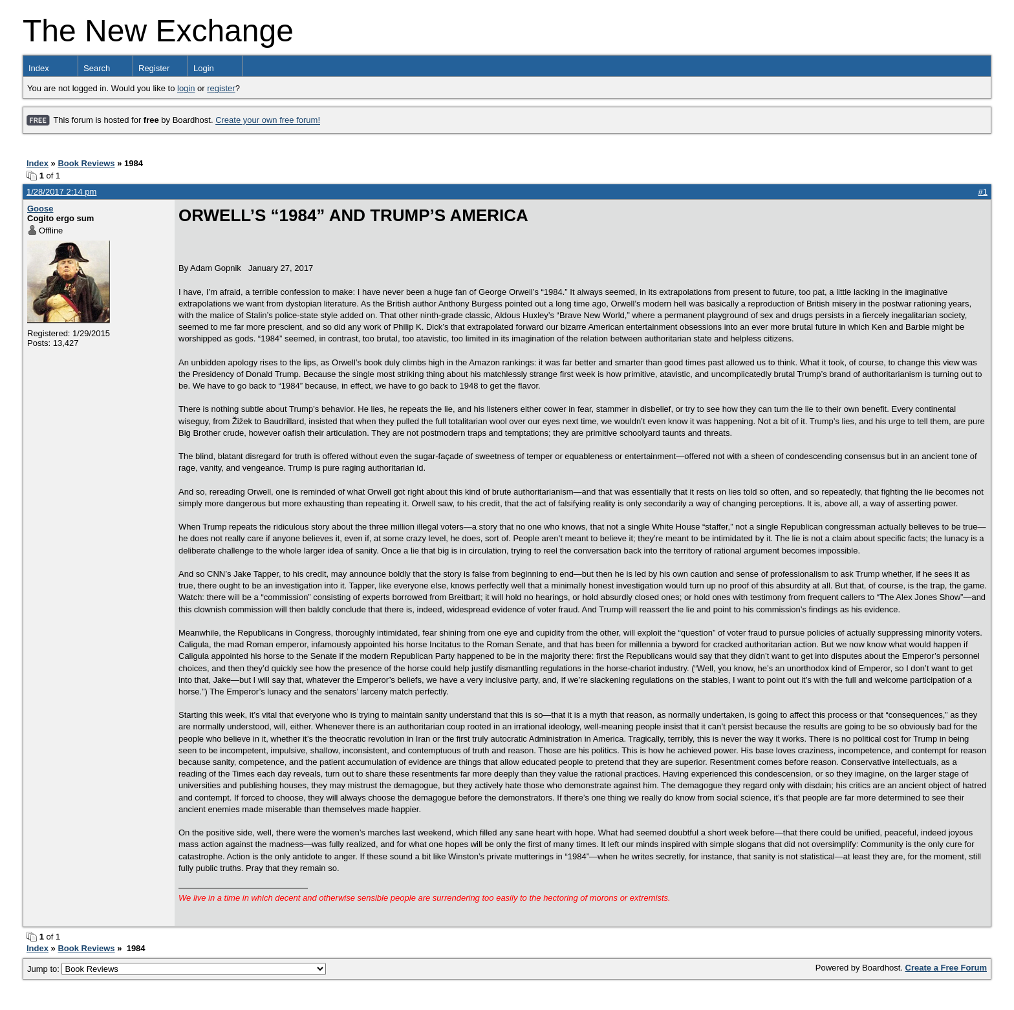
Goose (40, 208)
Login (203, 68)
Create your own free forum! (267, 120)
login (186, 88)
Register (153, 68)
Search (96, 68)
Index (38, 68)
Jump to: (176, 969)
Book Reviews (86, 163)
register (221, 88)
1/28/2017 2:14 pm (61, 192)
